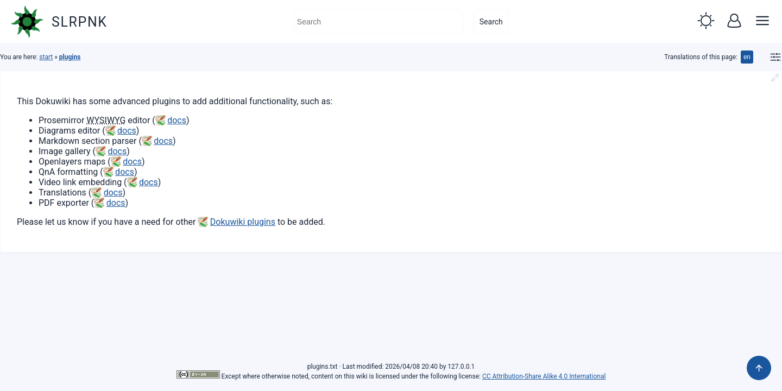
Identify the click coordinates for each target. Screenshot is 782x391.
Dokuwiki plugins (242, 222)
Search (491, 21)
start (46, 57)
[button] (706, 21)
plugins (70, 57)
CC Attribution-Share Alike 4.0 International (544, 376)
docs (176, 120)
